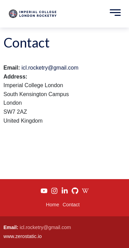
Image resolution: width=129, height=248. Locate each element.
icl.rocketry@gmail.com (49, 68)
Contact (71, 204)
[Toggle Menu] (113, 14)
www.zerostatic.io (22, 236)
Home (52, 204)
